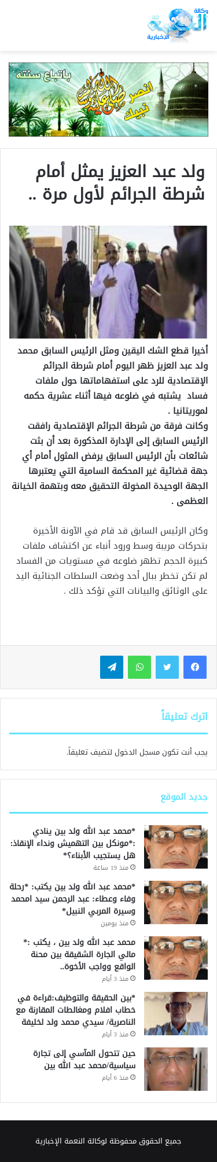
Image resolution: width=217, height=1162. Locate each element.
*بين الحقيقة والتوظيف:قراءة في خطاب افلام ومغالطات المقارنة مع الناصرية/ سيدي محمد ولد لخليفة (75, 1010)
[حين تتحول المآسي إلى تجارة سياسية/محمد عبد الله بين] (176, 1069)
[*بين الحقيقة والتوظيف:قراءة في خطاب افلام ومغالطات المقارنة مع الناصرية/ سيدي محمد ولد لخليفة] (176, 1013)
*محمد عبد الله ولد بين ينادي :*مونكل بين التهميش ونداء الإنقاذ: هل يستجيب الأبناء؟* (72, 843)
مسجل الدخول (137, 752)
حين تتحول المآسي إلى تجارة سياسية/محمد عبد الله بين (84, 1059)
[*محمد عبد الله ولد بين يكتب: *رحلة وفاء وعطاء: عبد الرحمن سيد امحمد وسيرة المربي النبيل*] (176, 902)
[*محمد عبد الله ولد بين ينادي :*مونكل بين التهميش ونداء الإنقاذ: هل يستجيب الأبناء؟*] (176, 847)
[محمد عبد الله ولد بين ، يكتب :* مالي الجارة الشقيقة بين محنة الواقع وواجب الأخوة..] (176, 958)
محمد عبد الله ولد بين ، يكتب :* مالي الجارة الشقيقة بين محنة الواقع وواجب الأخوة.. (77, 955)
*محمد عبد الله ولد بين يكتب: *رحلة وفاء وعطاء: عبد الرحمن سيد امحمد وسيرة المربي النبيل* (72, 899)
